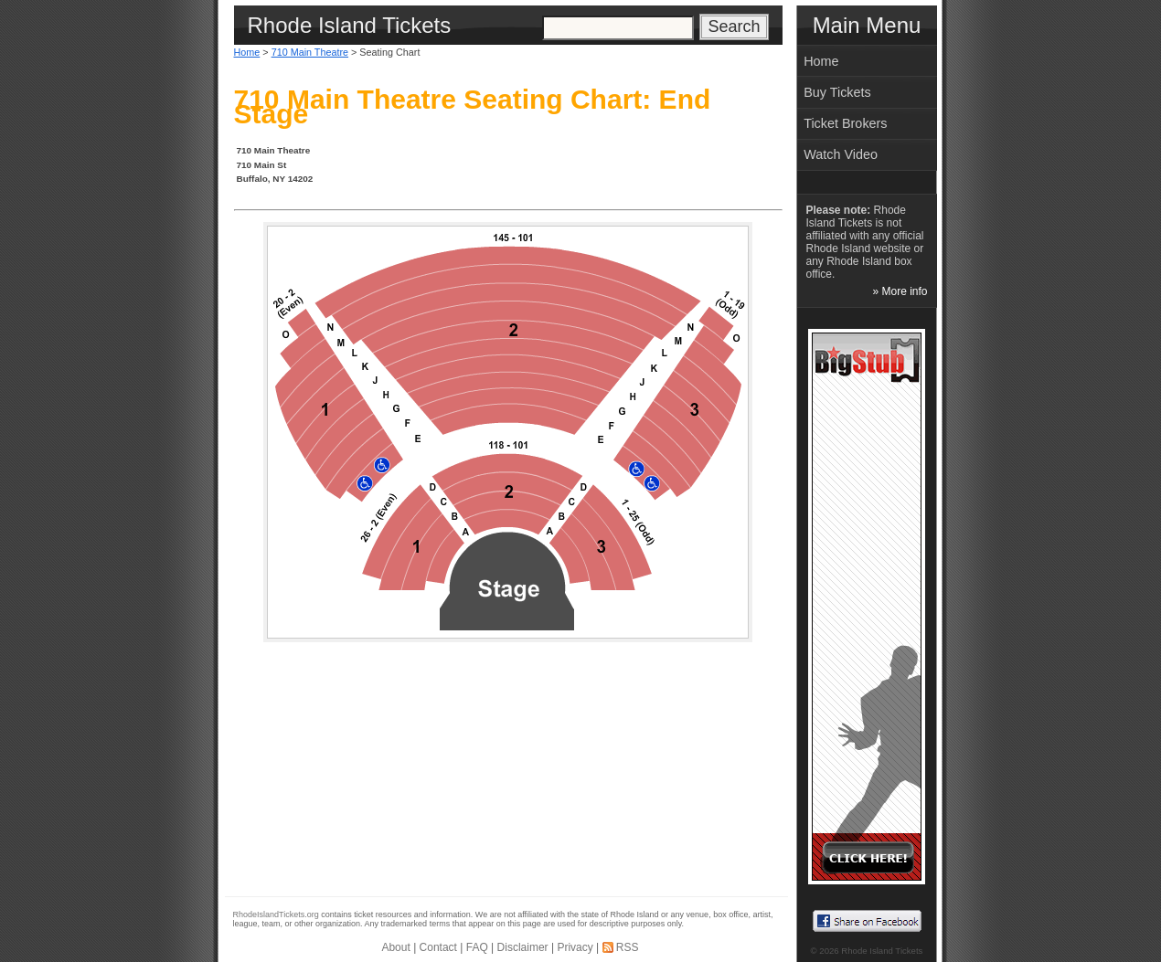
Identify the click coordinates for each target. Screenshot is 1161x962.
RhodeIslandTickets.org (276, 914)
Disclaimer (523, 947)
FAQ (477, 947)
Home (247, 52)
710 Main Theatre (310, 52)
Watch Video (841, 154)
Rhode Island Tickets (881, 951)
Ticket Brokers (845, 123)
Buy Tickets (837, 92)
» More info (899, 291)
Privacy (574, 947)
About (395, 947)
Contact (438, 947)
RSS (627, 947)
